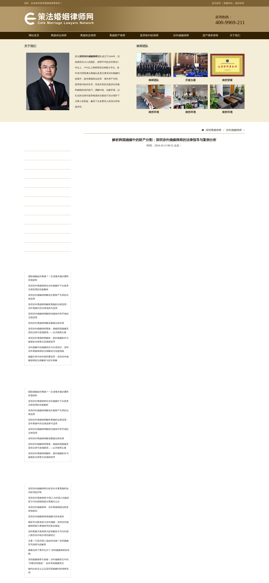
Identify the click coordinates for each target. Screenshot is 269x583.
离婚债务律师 (42, 247)
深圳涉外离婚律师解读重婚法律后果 (46, 323)
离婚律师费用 (42, 238)
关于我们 (235, 35)
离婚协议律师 (88, 35)
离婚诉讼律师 (59, 35)
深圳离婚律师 (213, 130)
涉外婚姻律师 (181, 35)
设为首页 (216, 3)
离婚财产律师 (117, 35)
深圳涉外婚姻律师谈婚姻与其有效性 (46, 516)
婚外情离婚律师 (43, 210)
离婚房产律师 (42, 192)
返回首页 (239, 3)
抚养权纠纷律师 (149, 35)
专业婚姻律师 (42, 219)
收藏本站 (228, 3)
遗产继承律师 (210, 35)
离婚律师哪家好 (43, 229)
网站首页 (34, 35)
